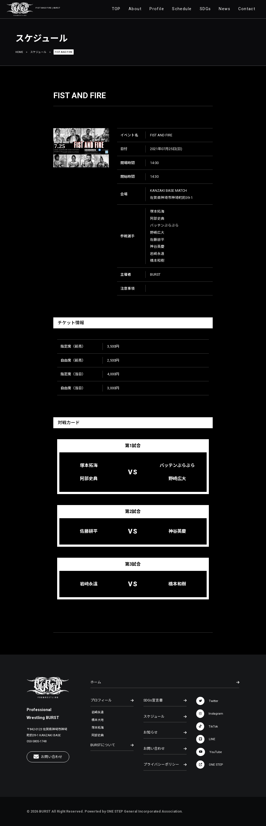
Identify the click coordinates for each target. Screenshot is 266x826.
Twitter (207, 701)
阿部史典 (98, 735)
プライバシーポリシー (165, 764)
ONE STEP (209, 764)
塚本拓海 (98, 727)
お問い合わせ (48, 756)
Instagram (209, 713)
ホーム (164, 682)
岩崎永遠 (98, 712)
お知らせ (165, 732)
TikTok (207, 726)
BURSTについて (112, 745)
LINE (205, 739)
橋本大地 (98, 720)
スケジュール (38, 51)
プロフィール (112, 700)
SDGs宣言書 (165, 700)
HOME (19, 51)
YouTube (209, 752)
